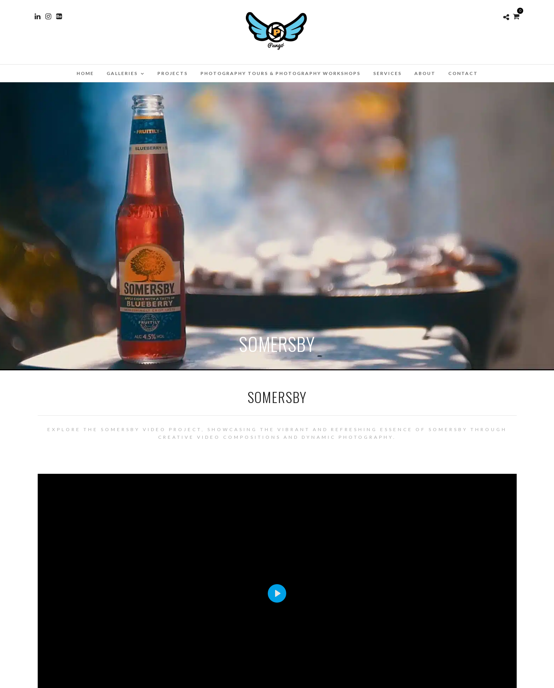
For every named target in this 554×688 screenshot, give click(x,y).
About (425, 73)
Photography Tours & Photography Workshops (280, 73)
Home (85, 73)
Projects (172, 73)
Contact (463, 73)
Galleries (122, 73)
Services (387, 73)
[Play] (277, 593)
